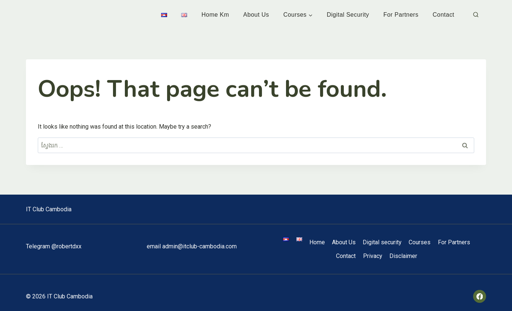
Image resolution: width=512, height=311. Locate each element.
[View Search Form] (476, 15)
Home (317, 242)
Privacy (372, 255)
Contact (444, 14)
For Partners (401, 14)
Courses (419, 242)
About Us (256, 14)
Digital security (348, 14)
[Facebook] (479, 296)
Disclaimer (403, 255)
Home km (215, 14)
